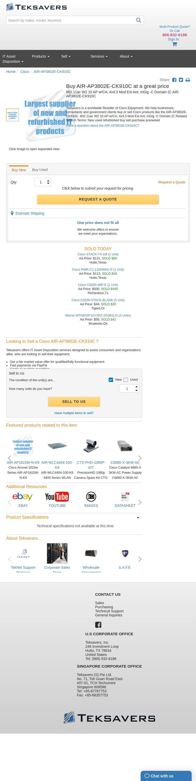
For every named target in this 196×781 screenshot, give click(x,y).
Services (99, 56)
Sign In (173, 39)
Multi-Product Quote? (175, 27)
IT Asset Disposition (13, 58)
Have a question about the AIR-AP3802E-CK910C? (102, 125)
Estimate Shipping (27, 213)
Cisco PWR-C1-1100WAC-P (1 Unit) (98, 269)
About (126, 56)
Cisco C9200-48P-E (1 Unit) (98, 285)
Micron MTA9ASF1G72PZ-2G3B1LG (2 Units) (98, 315)
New (118, 379)
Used (134, 379)
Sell (66, 56)
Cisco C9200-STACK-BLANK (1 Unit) (98, 300)
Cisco (24, 72)
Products (41, 56)
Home (11, 72)
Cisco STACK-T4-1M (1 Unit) (97, 254)
